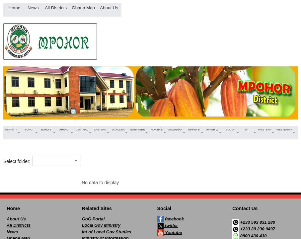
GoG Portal (93, 218)
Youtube (169, 232)
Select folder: (17, 161)
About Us (16, 218)
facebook (170, 219)
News (12, 231)
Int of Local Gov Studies (106, 231)
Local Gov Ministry (101, 225)
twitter (167, 226)
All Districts (19, 225)
